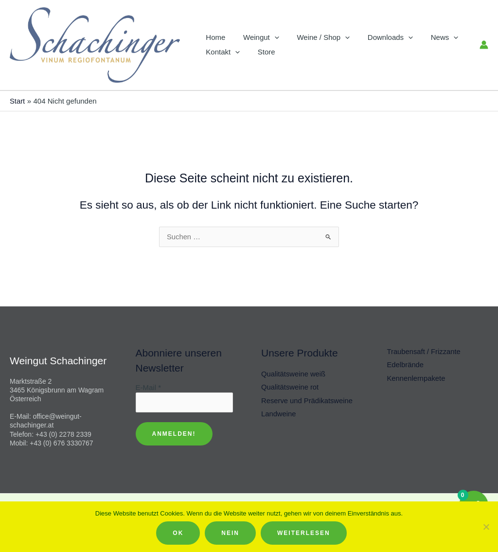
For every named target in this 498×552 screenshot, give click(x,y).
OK (178, 533)
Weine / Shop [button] (315, 37)
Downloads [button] (379, 37)
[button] (269, 37)
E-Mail (148, 387)
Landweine (279, 414)
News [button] (430, 37)
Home (214, 37)
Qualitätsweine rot (290, 388)
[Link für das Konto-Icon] (484, 44)
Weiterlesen (303, 533)
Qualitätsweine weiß (293, 374)
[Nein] (486, 527)
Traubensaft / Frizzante (424, 352)
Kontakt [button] (221, 52)
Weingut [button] (256, 37)
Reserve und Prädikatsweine (307, 401)
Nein (230, 533)
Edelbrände (406, 365)
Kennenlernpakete (416, 378)
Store (261, 52)
